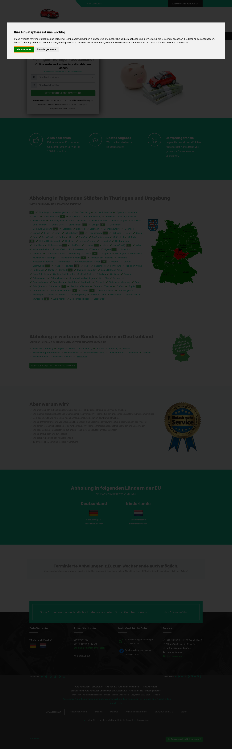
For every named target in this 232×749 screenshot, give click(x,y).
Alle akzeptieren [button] (24, 49)
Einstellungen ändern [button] (47, 49)
